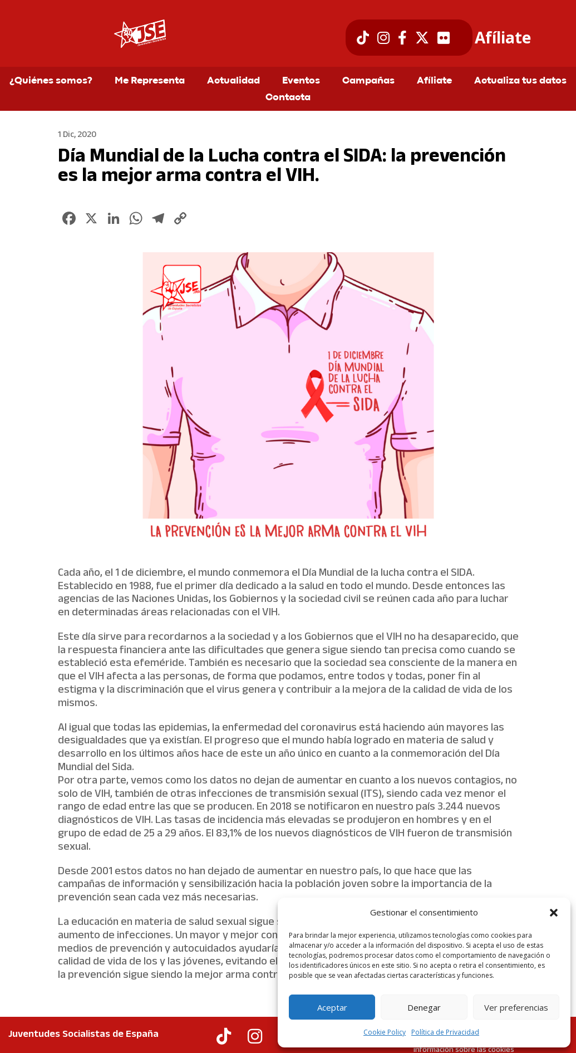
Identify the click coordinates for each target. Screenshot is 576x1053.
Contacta (288, 98)
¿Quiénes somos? (50, 81)
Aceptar (332, 1007)
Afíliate (503, 38)
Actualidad (233, 81)
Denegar (424, 1007)
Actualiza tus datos (520, 81)
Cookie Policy (384, 1032)
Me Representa (150, 81)
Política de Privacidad (445, 1032)
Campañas (368, 81)
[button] (553, 912)
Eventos (301, 81)
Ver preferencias (516, 1007)
